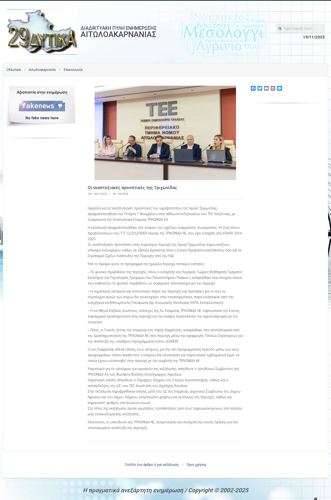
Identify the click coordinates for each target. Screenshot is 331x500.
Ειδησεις (123, 193)
